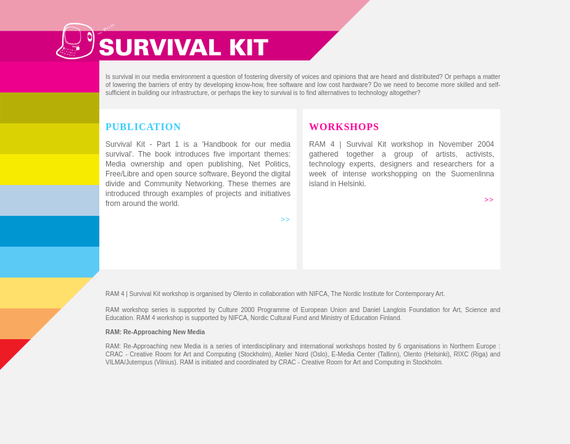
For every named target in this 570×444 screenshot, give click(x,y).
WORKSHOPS (344, 126)
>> (286, 219)
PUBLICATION (143, 126)
